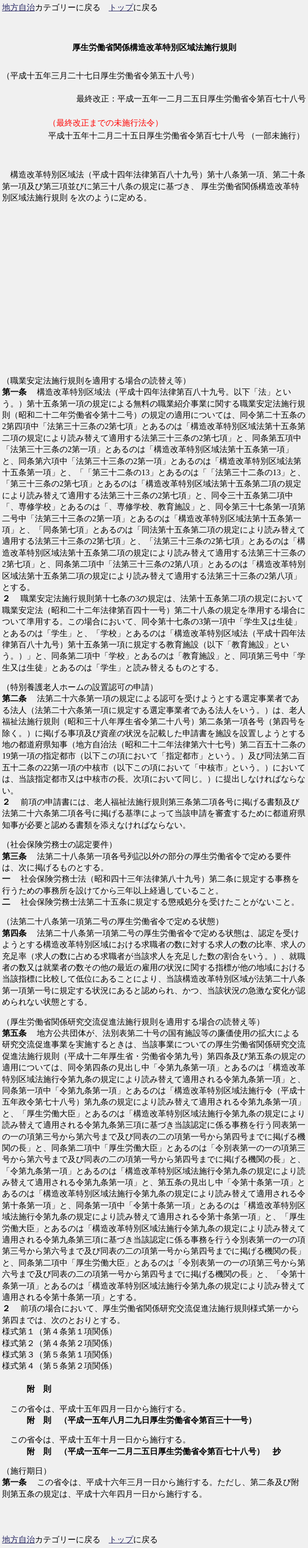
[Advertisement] (154, 295)
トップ (121, 7)
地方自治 (18, 7)
